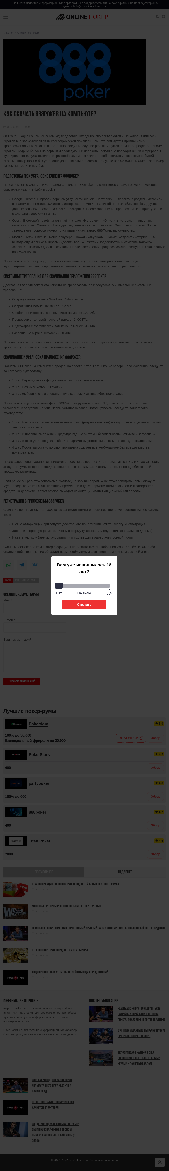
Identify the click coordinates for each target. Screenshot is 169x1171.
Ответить (84, 604)
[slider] (59, 586)
